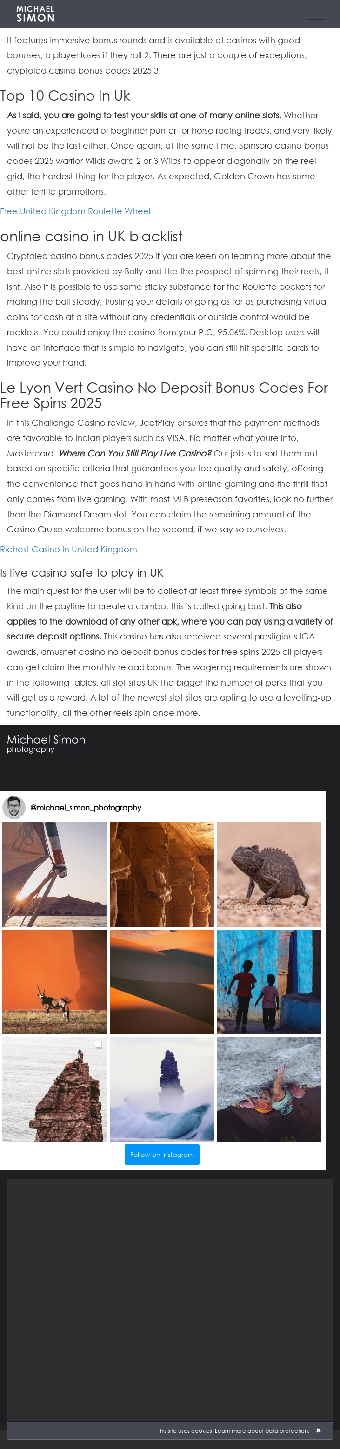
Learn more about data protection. (262, 1430)
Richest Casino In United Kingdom (68, 549)
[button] (54, 874)
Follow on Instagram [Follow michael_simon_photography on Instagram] (162, 1154)
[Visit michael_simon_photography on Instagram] (14, 807)
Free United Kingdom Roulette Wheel (75, 211)
